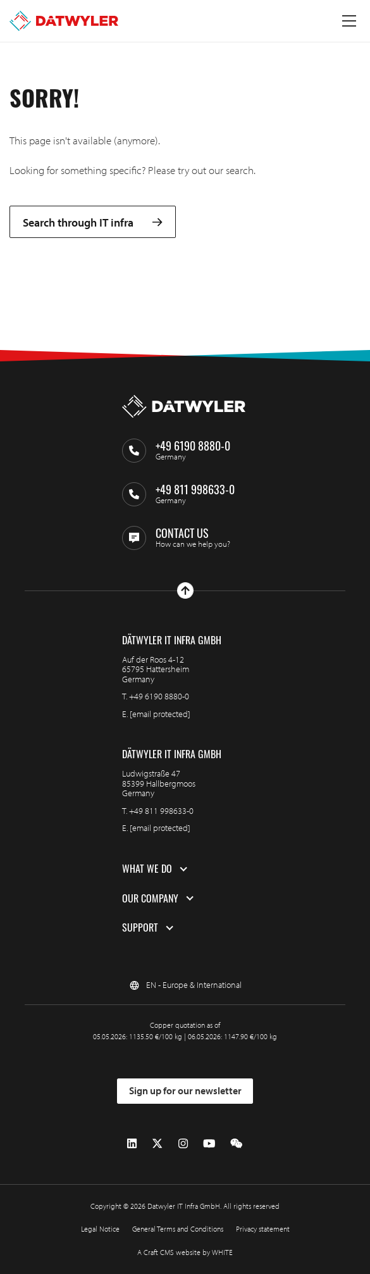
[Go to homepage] (63, 21)
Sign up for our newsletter (185, 1090)
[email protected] (160, 714)
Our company (150, 898)
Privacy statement (263, 1228)
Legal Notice (100, 1228)
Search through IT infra (93, 222)
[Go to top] (185, 590)
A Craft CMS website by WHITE (185, 1252)
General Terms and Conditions (177, 1228)
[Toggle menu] (349, 21)
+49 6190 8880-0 (159, 696)
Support (140, 928)
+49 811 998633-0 (161, 810)
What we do (147, 869)
